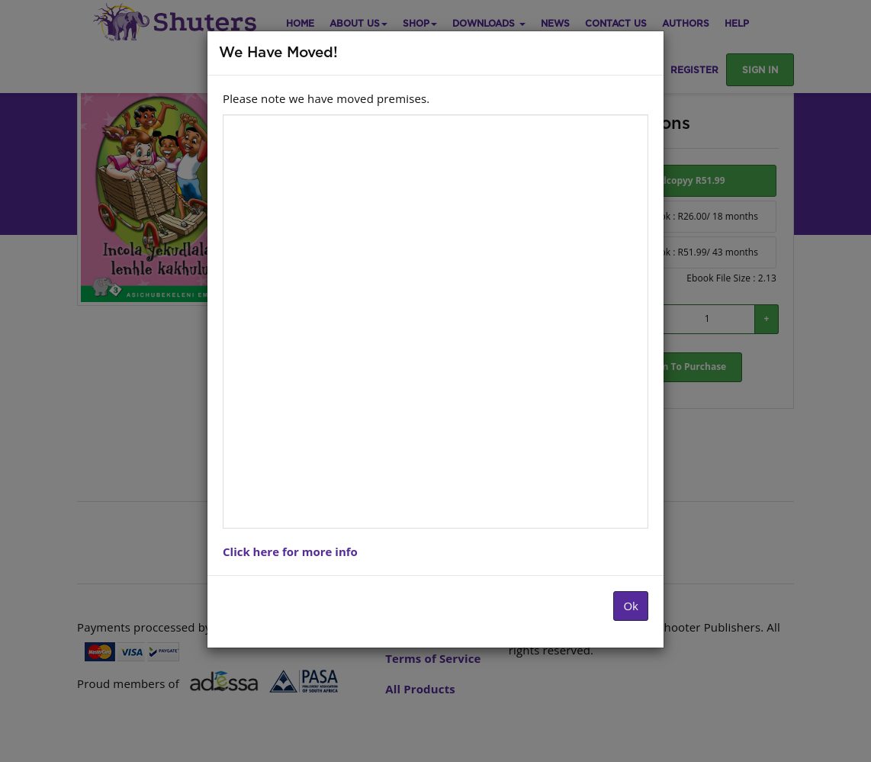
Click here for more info (290, 551)
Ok (630, 605)
